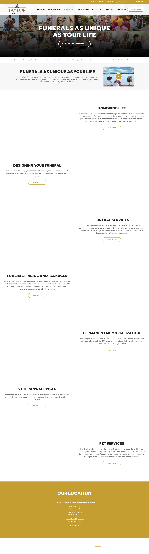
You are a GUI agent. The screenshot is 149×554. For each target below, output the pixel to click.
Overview (17, 60)
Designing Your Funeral (43, 60)
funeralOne (98, 546)
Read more (114, 127)
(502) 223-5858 (77, 512)
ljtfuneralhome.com (74, 521)
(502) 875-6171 (76, 514)
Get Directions (75, 525)
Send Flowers (136, 9)
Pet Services (131, 60)
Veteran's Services (118, 60)
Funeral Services (59, 60)
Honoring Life (27, 60)
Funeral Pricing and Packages (77, 60)
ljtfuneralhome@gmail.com (74, 519)
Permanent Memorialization (99, 60)
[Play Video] (118, 76)
